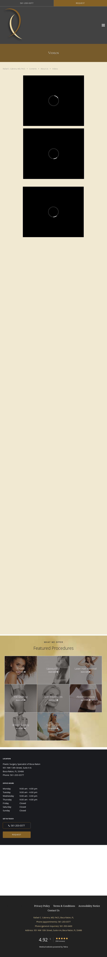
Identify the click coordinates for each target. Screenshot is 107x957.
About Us (45, 68)
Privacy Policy (42, 905)
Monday (23, 788)
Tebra (65, 947)
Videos (55, 68)
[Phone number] (17, 825)
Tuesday (23, 792)
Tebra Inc (26, 906)
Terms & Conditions (64, 905)
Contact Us (53, 910)
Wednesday (23, 796)
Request (16, 834)
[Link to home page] (35, 25)
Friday (23, 803)
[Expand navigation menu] (103, 25)
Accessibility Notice (89, 905)
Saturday (23, 807)
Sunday (23, 810)
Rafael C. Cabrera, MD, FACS (14, 68)
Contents (33, 68)
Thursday (23, 799)
